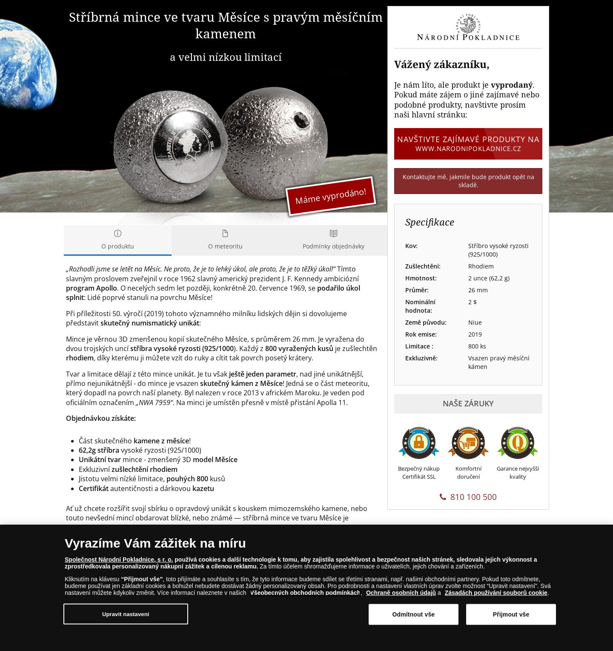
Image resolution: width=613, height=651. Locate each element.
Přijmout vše (511, 614)
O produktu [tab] (118, 240)
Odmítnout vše (413, 614)
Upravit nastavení (125, 614)
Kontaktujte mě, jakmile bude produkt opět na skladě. (468, 181)
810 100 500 (468, 497)
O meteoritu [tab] (225, 240)
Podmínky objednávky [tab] (333, 240)
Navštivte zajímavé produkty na (468, 143)
